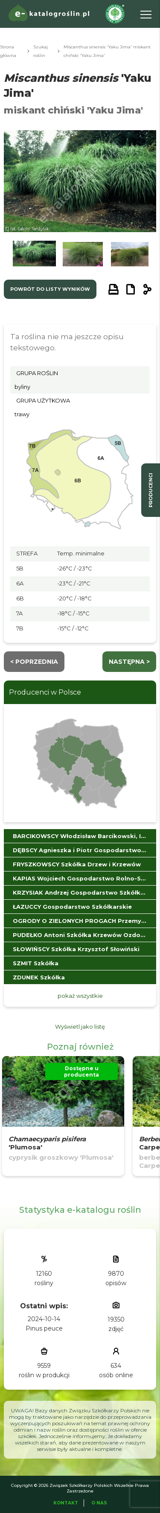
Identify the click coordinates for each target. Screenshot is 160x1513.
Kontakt (65, 1503)
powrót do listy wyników (50, 289)
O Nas (99, 1503)
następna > (129, 661)
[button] (34, 256)
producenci (151, 490)
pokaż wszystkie (80, 995)
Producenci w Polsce (45, 692)
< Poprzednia (34, 661)
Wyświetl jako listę (80, 1026)
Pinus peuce (44, 1328)
